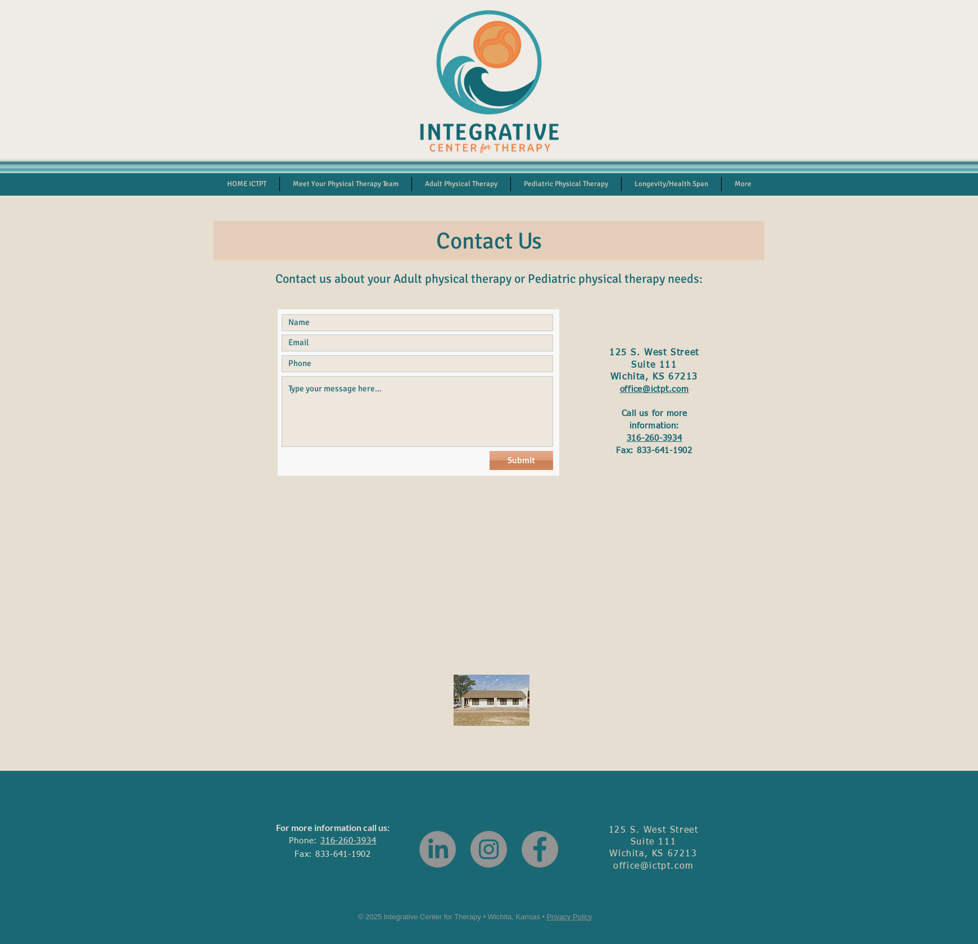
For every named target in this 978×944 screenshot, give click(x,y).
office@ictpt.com (654, 389)
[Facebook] (540, 849)
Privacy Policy (569, 917)
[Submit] (521, 460)
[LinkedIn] (437, 849)
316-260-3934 (654, 438)
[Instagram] (488, 849)
